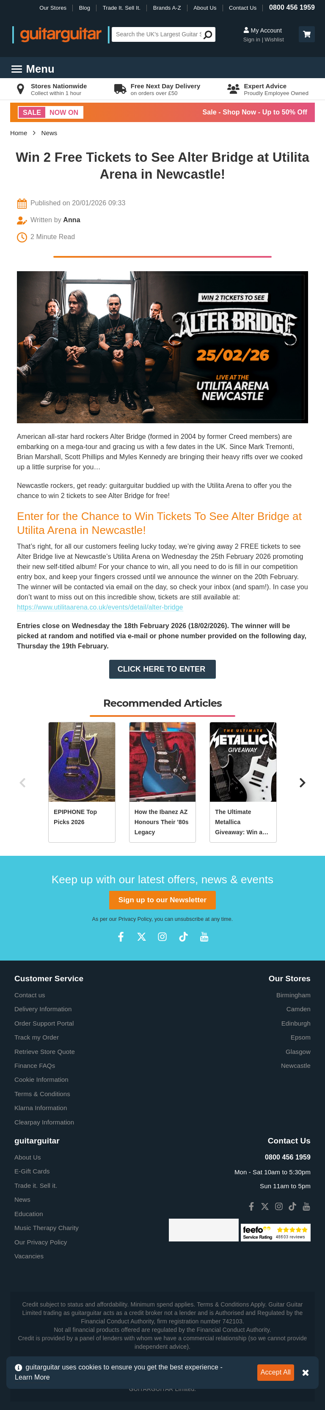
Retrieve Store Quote (44, 1051)
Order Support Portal (44, 1023)
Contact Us (242, 8)
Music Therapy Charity (46, 1227)
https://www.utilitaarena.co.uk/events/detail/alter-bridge (100, 607)
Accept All (276, 1372)
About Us (204, 8)
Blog (84, 8)
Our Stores (52, 8)
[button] (307, 34)
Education (28, 1213)
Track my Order (36, 1037)
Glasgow (298, 1051)
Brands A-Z (167, 8)
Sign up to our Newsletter (162, 900)
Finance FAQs (34, 1065)
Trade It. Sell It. (121, 8)
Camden (298, 1009)
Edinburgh (296, 1023)
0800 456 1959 (292, 7)
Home (18, 132)
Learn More (32, 1377)
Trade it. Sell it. (35, 1185)
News (49, 132)
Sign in (252, 39)
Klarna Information (40, 1107)
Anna (71, 219)
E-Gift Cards (32, 1171)
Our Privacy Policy (40, 1242)
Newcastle (296, 1065)
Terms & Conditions (42, 1093)
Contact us (29, 995)
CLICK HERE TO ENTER (163, 669)
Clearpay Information (44, 1122)
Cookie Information (41, 1079)
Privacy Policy (134, 919)
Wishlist (274, 39)
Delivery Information (43, 1009)
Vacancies (29, 1256)
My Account (262, 30)
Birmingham (293, 995)
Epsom (301, 1037)
